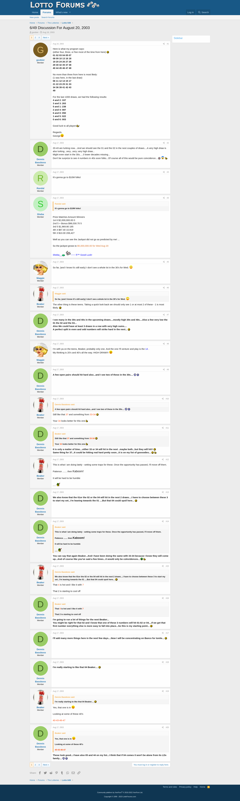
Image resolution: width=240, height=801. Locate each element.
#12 (167, 459)
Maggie (41, 278)
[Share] (164, 44)
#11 (167, 428)
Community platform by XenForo (120, 792)
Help (196, 787)
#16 (167, 598)
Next (45, 37)
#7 (168, 315)
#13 (167, 492)
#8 (168, 344)
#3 (168, 172)
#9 (168, 370)
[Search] (203, 12)
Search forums (47, 17)
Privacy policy (185, 787)
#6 (168, 288)
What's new (62, 12)
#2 (168, 143)
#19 (167, 691)
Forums (47, 12)
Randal (40, 188)
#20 (167, 727)
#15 (167, 566)
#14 (167, 521)
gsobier (35, 32)
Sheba (40, 214)
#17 (167, 633)
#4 (168, 198)
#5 (168, 262)
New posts (34, 17)
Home (35, 12)
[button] (70, 12)
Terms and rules (170, 787)
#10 (167, 399)
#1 (168, 44)
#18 (167, 662)
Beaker (40, 304)
